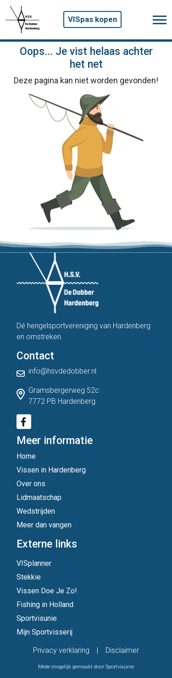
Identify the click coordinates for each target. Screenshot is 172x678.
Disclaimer (122, 650)
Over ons (31, 483)
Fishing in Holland (45, 604)
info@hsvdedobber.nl (62, 371)
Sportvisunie (37, 618)
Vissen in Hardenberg (51, 470)
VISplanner (34, 563)
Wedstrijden (36, 511)
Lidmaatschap (39, 497)
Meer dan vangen (44, 525)
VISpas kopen (92, 19)
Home (26, 456)
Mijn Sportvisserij (44, 632)
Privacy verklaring (61, 650)
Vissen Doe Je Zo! (47, 590)
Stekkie (29, 577)
